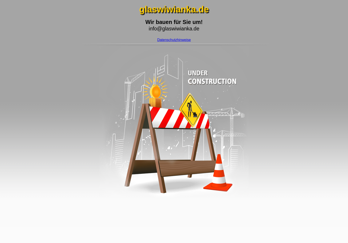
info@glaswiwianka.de (174, 29)
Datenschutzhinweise (174, 40)
